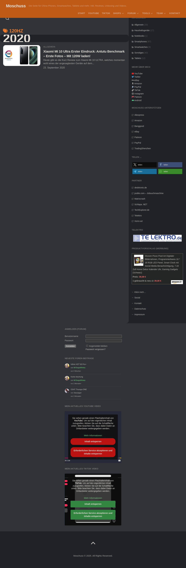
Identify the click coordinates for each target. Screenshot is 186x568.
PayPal (137, 87)
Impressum (139, 314)
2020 (17, 38)
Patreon (138, 97)
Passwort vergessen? (95, 349)
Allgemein (49, 47)
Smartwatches (141, 47)
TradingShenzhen (142, 148)
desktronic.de (140, 187)
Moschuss (16, 6)
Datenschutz (140, 309)
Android (138, 100)
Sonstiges (138, 53)
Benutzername (71, 336)
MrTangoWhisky (79, 367)
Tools (146, 13)
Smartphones (140, 41)
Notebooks (139, 36)
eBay (136, 80)
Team (159, 13)
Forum (132, 13)
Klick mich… (140, 292)
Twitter (137, 77)
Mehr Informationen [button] (93, 435)
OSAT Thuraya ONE (79, 389)
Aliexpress (139, 115)
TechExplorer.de (141, 210)
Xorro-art (138, 221)
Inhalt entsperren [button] (93, 441)
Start (81, 13)
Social (137, 297)
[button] (144, 164)
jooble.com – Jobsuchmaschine (148, 193)
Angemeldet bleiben (98, 346)
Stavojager (78, 393)
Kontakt (174, 13)
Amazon (138, 83)
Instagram (139, 93)
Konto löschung (77, 377)
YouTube (93, 13)
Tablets (137, 58)
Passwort (69, 340)
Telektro (138, 215)
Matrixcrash (139, 199)
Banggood (139, 126)
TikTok (106, 13)
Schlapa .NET (140, 204)
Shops (117, 13)
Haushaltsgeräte (142, 30)
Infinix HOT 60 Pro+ (78, 364)
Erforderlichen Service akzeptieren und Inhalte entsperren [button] (93, 452)
